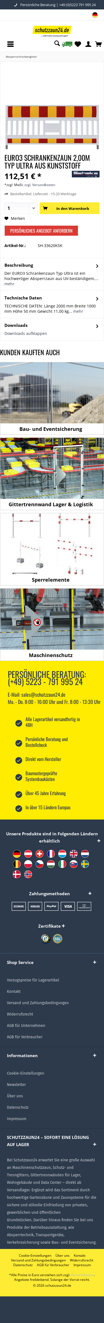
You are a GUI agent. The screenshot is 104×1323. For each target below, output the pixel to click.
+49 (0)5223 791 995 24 (77, 4)
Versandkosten (82, 1275)
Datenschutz (18, 1107)
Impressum (16, 1118)
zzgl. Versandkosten (39, 184)
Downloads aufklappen (25, 333)
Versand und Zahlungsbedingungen (38, 1003)
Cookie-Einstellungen (25, 1073)
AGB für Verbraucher (24, 1037)
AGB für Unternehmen (26, 1025)
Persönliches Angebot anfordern (41, 230)
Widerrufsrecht (20, 1014)
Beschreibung (18, 265)
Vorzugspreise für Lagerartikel (33, 980)
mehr (9, 283)
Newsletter (16, 1084)
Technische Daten (23, 298)
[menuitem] (95, 15)
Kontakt (14, 991)
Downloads (15, 325)
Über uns (15, 1096)
